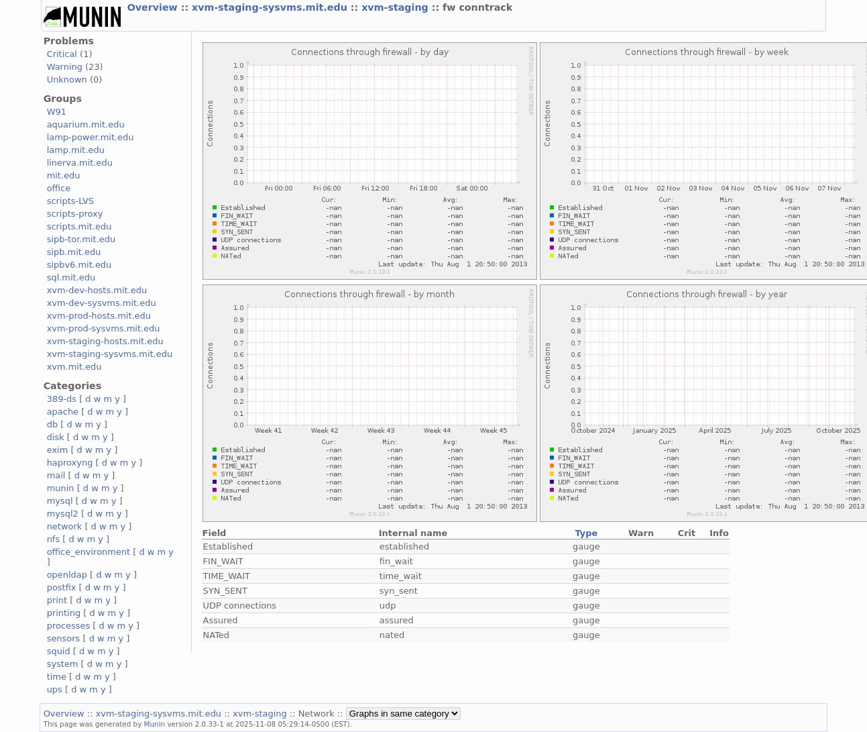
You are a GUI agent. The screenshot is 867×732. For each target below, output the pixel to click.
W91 (56, 112)
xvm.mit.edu (74, 367)
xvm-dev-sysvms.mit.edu (101, 303)
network (64, 526)
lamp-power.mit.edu (90, 137)
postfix (61, 587)
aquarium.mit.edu (86, 124)
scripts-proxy (75, 214)
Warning (64, 67)
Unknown (67, 79)
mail (56, 475)
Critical (62, 54)
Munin (155, 724)
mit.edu (63, 175)
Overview (154, 7)
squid (58, 651)
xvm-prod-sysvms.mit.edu (103, 328)
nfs (53, 539)
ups (54, 689)
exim (57, 450)
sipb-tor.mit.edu (81, 239)
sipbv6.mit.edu (79, 265)
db (52, 424)
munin (60, 488)
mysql (60, 501)
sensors (63, 638)
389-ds (61, 399)
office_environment (89, 552)
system (62, 664)
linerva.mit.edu (80, 163)
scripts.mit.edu (79, 226)
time (56, 677)
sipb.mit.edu (74, 252)
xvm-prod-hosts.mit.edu (99, 316)
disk (55, 437)
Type (586, 533)
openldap (67, 575)
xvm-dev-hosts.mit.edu (97, 290)
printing (63, 613)
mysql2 (62, 514)
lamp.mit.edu (76, 150)
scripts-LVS (70, 201)
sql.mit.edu (71, 277)
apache (62, 412)
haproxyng (70, 463)
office (59, 188)
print (57, 600)
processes (69, 626)
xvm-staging (396, 7)
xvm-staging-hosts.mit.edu (105, 341)
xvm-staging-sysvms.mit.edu (271, 7)
